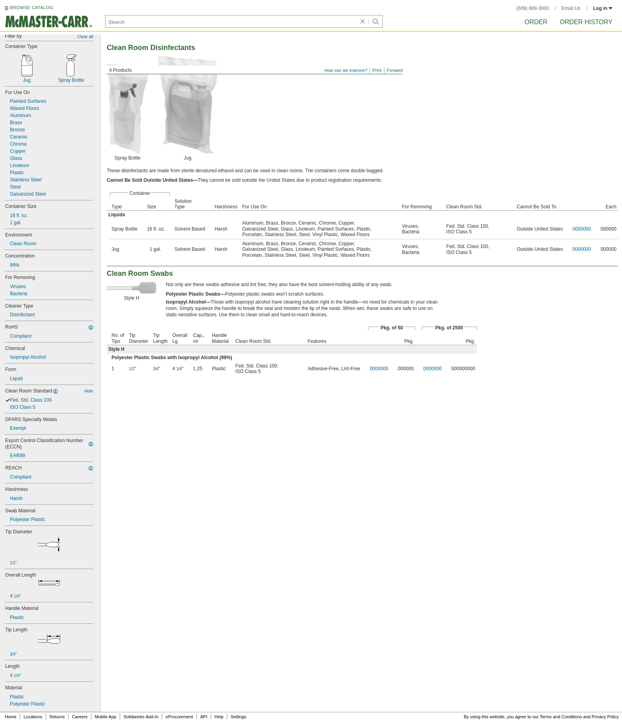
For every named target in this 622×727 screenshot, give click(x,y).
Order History (586, 22)
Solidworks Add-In (140, 716)
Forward (395, 70)
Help (219, 716)
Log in (602, 8)
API (203, 716)
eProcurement (179, 716)
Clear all (85, 36)
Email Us (570, 8)
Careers (79, 716)
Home (10, 716)
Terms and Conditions (561, 716)
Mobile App (105, 716)
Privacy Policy (605, 716)
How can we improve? (345, 70)
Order (535, 22)
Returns (57, 716)
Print (377, 70)
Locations (33, 716)
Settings (238, 716)
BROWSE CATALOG (31, 7)
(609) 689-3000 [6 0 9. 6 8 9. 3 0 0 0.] (532, 8)
